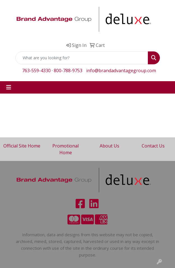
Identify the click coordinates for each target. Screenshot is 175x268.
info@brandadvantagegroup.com (121, 70)
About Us (109, 146)
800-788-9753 (68, 70)
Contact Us (153, 146)
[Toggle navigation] (9, 87)
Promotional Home (65, 149)
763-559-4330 (36, 70)
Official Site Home (21, 146)
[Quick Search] (81, 57)
